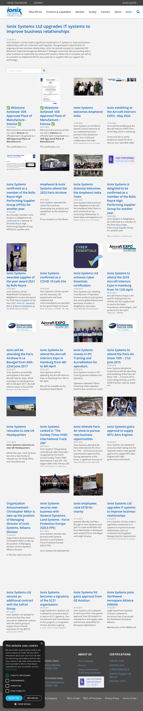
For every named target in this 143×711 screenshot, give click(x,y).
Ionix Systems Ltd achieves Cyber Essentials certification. (86, 279)
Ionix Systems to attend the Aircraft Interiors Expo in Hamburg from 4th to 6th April (53, 358)
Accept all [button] (14, 698)
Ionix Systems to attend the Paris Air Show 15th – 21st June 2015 (120, 356)
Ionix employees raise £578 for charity (85, 507)
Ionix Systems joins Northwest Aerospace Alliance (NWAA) (120, 598)
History (82, 665)
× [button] (41, 643)
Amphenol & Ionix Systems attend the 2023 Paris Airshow (53, 188)
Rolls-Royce (15, 223)
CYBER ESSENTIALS (119, 669)
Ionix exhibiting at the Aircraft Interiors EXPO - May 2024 (121, 112)
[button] (24, 704)
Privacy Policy (112, 698)
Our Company (85, 660)
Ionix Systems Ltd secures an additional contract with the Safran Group (20, 600)
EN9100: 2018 (116, 660)
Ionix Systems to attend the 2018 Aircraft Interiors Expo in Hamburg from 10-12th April (120, 281)
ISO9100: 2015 (116, 665)
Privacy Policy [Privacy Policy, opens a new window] (11, 669)
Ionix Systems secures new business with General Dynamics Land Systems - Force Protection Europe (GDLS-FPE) (54, 515)
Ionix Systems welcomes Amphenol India (88, 112)
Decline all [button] (33, 698)
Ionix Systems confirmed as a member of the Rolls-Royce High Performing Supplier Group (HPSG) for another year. (21, 196)
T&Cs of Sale (73, 698)
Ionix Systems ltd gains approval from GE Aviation (88, 596)
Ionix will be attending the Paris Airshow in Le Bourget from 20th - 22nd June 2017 (20, 358)
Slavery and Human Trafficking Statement (89, 671)
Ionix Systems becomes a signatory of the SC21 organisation (54, 598)
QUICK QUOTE (129, 2)
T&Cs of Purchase (92, 698)
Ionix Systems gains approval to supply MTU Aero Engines (120, 431)
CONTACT (38, 2)
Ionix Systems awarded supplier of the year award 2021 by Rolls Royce (21, 279)
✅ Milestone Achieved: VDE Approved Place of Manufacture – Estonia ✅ (19, 116)
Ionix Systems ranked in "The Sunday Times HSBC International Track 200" (54, 435)
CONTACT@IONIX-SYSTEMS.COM (51, 667)
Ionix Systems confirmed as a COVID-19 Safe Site (53, 277)
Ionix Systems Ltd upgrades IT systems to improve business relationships (121, 509)
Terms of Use (129, 698)
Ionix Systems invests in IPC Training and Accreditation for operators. (85, 358)
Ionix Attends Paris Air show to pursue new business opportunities (87, 433)
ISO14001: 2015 (117, 681)
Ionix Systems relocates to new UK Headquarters (20, 431)
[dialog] (24, 674)
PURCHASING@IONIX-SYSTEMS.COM (53, 684)
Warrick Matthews (23, 306)
